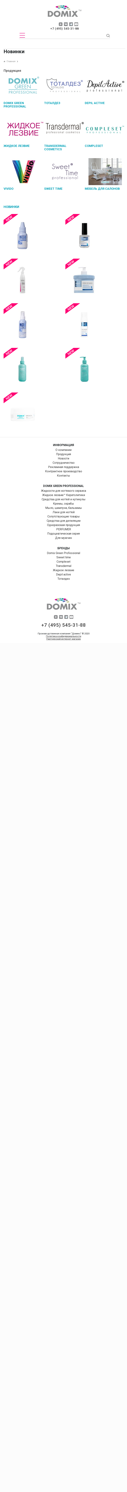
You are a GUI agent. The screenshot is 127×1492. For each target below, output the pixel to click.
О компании (63, 450)
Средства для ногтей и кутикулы (64, 499)
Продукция (63, 454)
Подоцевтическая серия (63, 533)
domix (64, 11)
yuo (76, 24)
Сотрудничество (64, 462)
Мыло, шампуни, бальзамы (63, 508)
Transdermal (63, 566)
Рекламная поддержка (63, 467)
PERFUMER (63, 529)
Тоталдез (63, 578)
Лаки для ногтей (64, 512)
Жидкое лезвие (63, 570)
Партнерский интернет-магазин (63, 639)
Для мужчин (63, 538)
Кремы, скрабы (63, 503)
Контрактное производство (63, 471)
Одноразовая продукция (63, 525)
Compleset (63, 561)
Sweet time (63, 557)
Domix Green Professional (63, 553)
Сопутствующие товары (63, 516)
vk (66, 24)
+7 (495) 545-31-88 (64, 28)
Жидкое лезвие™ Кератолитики (63, 495)
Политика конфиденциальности (63, 636)
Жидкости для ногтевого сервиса (63, 490)
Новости (63, 458)
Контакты (63, 475)
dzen (61, 24)
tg (71, 24)
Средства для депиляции (63, 520)
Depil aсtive (63, 574)
